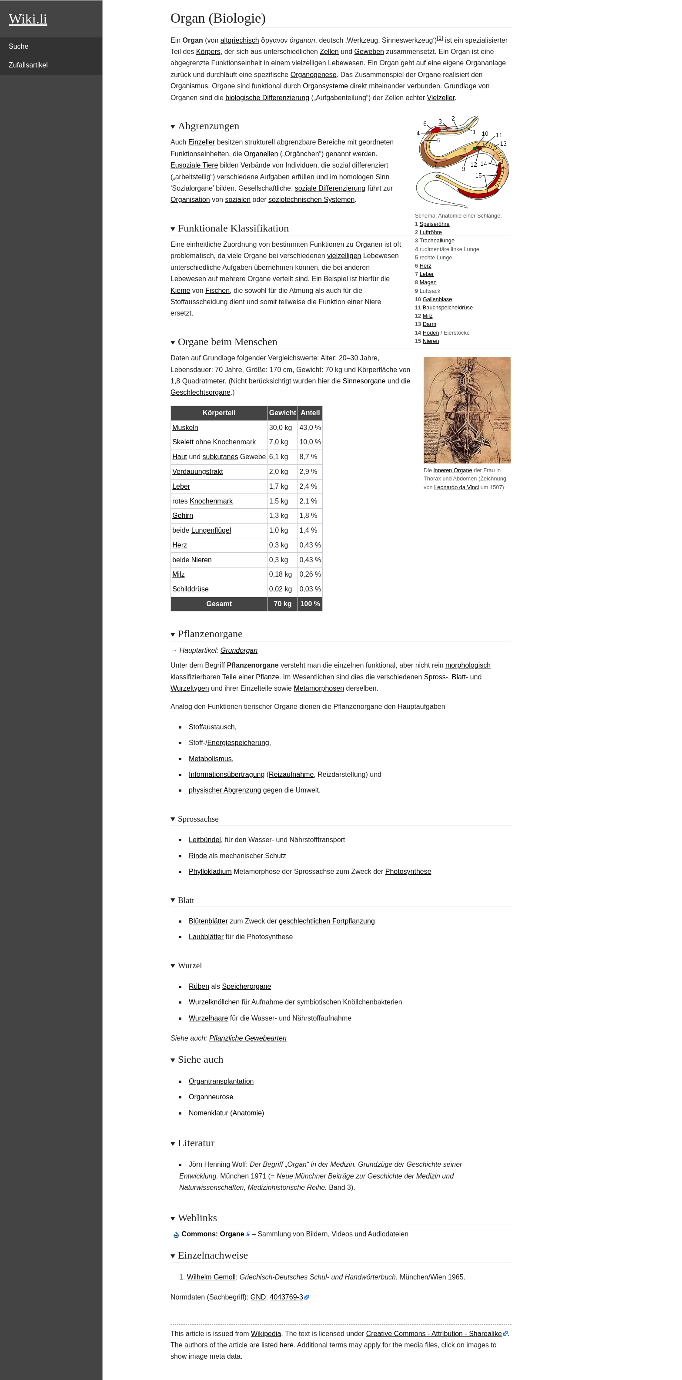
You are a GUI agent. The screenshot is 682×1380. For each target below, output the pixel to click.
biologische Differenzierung (267, 97)
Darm (429, 324)
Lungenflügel (211, 530)
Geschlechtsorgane (200, 392)
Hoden (431, 332)
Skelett (183, 442)
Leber (427, 274)
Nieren (431, 341)
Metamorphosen (319, 688)
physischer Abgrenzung (225, 790)
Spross (435, 677)
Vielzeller (441, 97)
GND (258, 1297)
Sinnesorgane (364, 381)
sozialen (238, 199)
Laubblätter (206, 936)
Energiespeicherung (238, 742)
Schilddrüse (190, 589)
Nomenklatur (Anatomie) (226, 1113)
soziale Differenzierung (330, 188)
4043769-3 (286, 1297)
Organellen (261, 154)
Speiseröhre (435, 224)
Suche (18, 46)
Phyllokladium (210, 871)
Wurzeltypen (189, 688)
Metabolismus (210, 758)
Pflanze (267, 677)
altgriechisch (240, 40)
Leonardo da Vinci (456, 487)
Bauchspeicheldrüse (448, 307)
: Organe (213, 1234)
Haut (179, 456)
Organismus (189, 86)
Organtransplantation (221, 1081)
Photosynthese (408, 871)
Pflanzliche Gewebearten (248, 1038)
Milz (428, 315)
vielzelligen (344, 255)
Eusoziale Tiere (194, 165)
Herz (425, 265)
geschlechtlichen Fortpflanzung (327, 921)
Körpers (208, 51)
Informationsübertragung (226, 774)
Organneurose (211, 1097)
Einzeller (201, 142)
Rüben (199, 986)
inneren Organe (453, 470)
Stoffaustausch (212, 727)
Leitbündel (205, 839)
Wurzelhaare (208, 1018)
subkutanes (220, 456)
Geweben (369, 51)
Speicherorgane (246, 986)
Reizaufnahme (291, 774)
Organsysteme (325, 86)
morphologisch (468, 665)
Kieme (180, 290)
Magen (428, 282)
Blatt (459, 677)
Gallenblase (437, 299)
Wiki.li (28, 19)
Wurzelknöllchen (214, 1002)
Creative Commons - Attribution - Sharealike (434, 1333)
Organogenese (314, 74)
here (287, 1345)
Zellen (329, 51)
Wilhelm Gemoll (211, 1277)
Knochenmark (211, 501)
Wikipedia (266, 1333)
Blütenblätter (208, 921)
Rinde (198, 856)
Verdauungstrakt (197, 471)
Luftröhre (431, 232)
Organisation (190, 199)
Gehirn (182, 515)
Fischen (217, 290)
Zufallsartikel (28, 65)
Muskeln (185, 427)
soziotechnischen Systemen (311, 199)
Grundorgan (239, 650)
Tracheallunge (437, 240)
